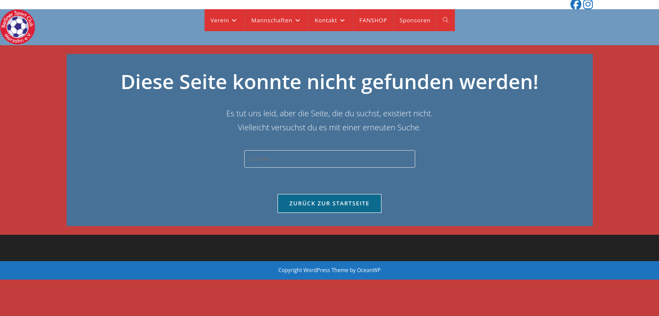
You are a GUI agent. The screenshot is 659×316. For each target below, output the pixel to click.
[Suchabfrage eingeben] (329, 159)
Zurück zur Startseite (329, 203)
